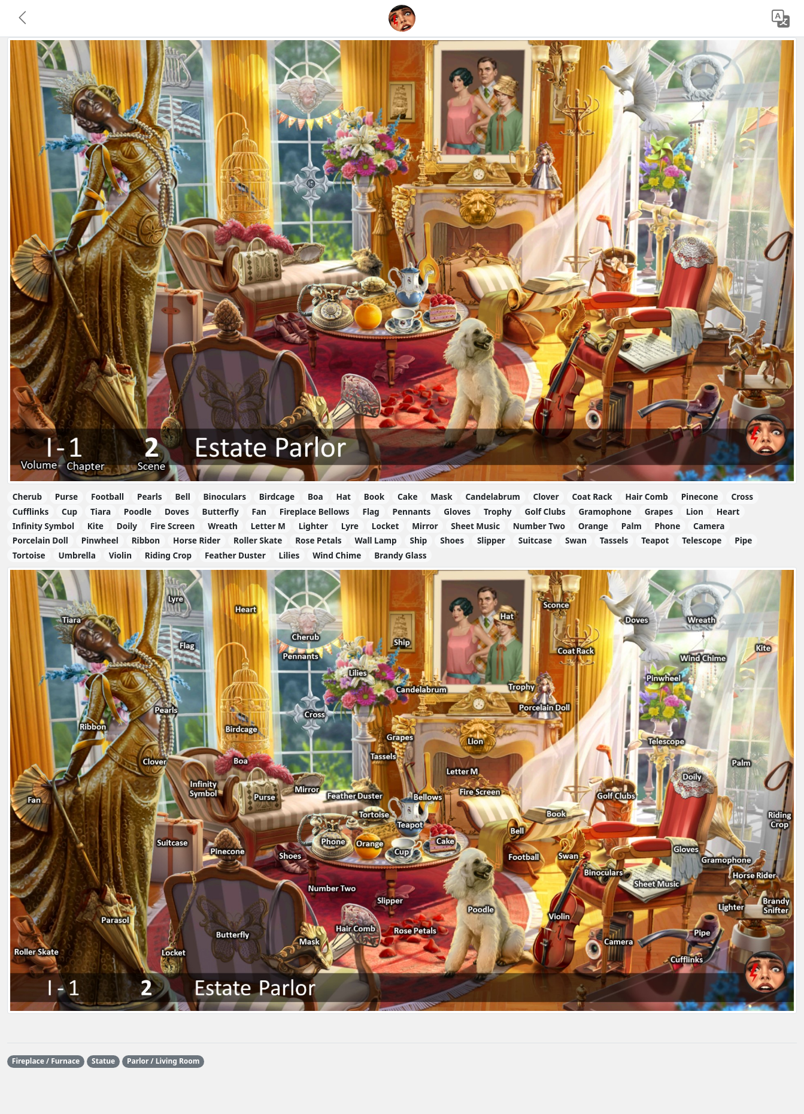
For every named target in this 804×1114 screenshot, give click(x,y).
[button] (23, 18)
